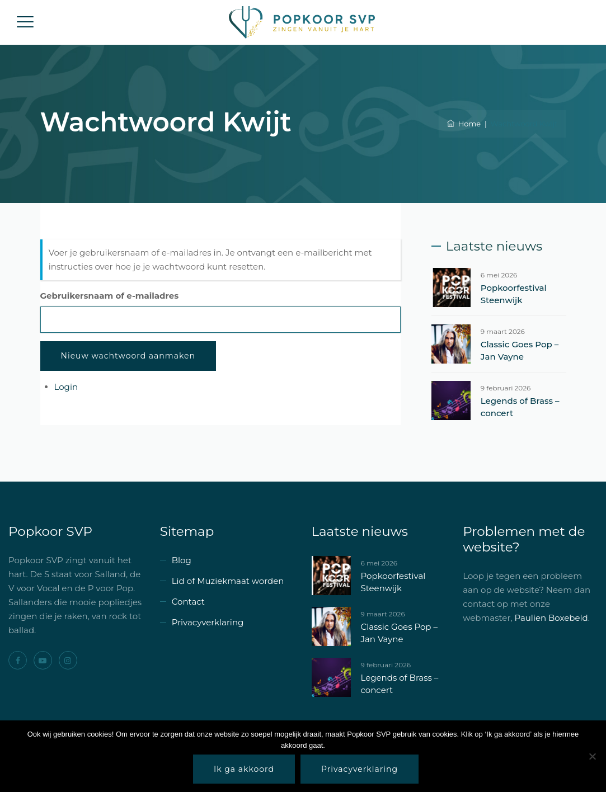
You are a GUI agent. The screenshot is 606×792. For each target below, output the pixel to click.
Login (66, 386)
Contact (188, 601)
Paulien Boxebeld (551, 617)
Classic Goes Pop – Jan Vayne (519, 350)
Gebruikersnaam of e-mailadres (109, 295)
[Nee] (592, 756)
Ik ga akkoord (244, 769)
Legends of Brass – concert (520, 406)
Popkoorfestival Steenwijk (514, 293)
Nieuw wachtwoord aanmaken (128, 356)
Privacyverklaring (208, 622)
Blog (181, 560)
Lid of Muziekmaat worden (228, 581)
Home (464, 123)
